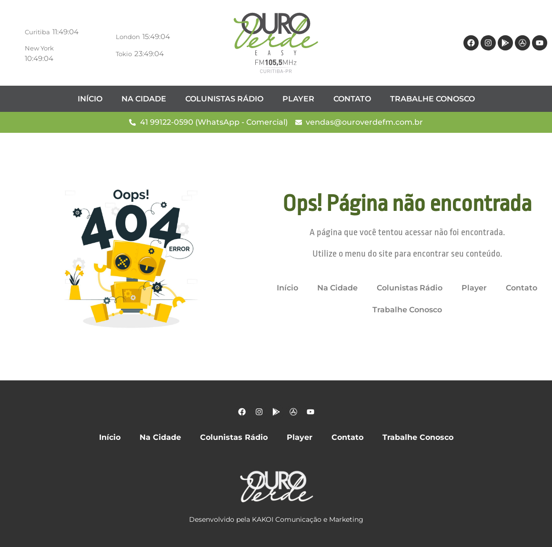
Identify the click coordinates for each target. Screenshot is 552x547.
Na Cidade (143, 98)
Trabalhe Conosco (432, 98)
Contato (352, 98)
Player (298, 98)
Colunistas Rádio (224, 98)
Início (90, 98)
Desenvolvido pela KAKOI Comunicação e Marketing (276, 519)
